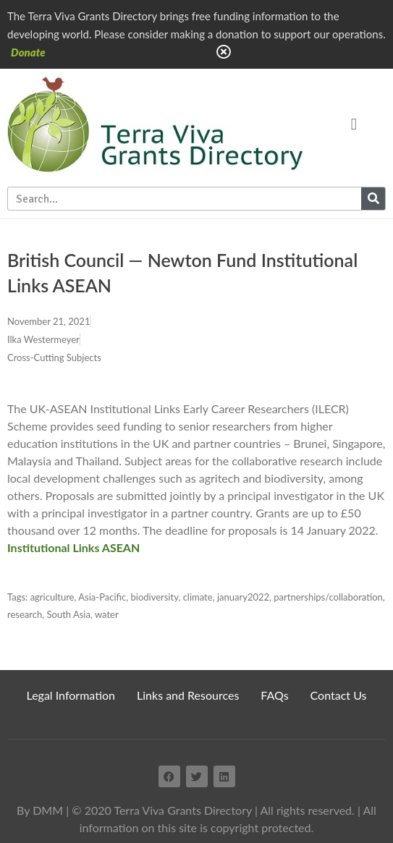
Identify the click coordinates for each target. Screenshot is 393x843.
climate (198, 597)
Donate (28, 52)
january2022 (243, 597)
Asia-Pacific (102, 597)
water (107, 614)
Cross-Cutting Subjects (54, 357)
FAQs (274, 695)
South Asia (68, 614)
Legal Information (71, 695)
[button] (353, 124)
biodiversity (154, 597)
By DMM (40, 810)
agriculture (52, 597)
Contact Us (338, 695)
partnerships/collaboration (328, 597)
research (24, 614)
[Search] (373, 198)
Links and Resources (188, 695)
